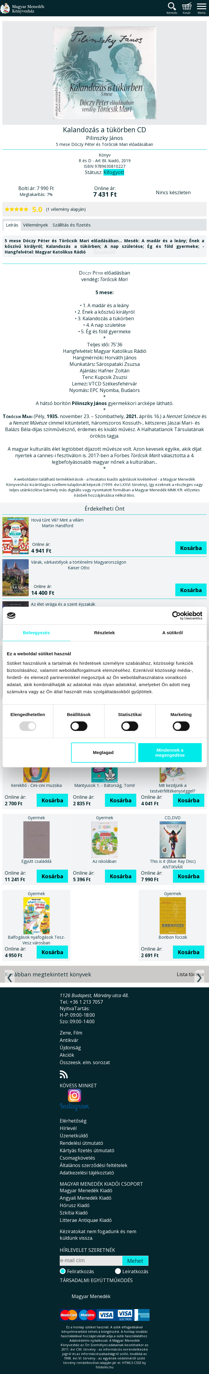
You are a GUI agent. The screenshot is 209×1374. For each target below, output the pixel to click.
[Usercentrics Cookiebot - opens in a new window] (176, 615)
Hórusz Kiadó (75, 1205)
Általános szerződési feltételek (93, 1165)
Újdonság (70, 1047)
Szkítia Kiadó (74, 1212)
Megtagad (103, 752)
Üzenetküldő (74, 1135)
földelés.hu (105, 1367)
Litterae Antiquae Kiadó (86, 1220)
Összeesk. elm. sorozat (85, 1062)
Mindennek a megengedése (170, 752)
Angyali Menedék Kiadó (85, 1198)
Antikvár (69, 1040)
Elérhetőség (73, 1121)
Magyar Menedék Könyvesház (22, 12)
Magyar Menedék (91, 1296)
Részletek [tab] (104, 632)
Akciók (67, 1055)
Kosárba (191, 547)
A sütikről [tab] (172, 632)
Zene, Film (71, 1032)
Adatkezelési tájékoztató (87, 1172)
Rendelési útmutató (81, 1143)
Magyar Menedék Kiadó (86, 1190)
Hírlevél (68, 1128)
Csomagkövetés (77, 1158)
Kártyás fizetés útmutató (87, 1150)
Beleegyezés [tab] (36, 632)
